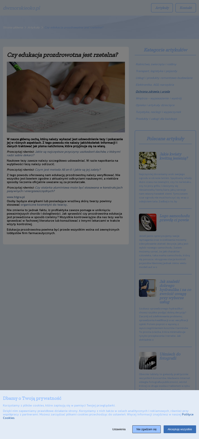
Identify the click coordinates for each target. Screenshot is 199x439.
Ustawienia (119, 429)
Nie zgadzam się (146, 429)
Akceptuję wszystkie (180, 429)
